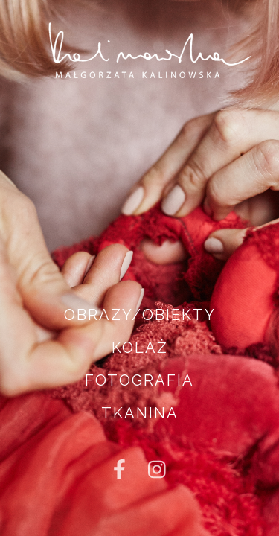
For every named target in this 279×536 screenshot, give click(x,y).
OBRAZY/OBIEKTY (140, 315)
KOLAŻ (140, 348)
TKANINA (140, 413)
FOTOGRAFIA (139, 380)
